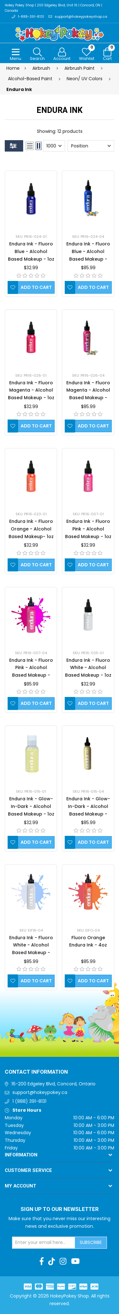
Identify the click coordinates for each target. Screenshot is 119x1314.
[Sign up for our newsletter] (43, 1242)
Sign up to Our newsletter (60, 1209)
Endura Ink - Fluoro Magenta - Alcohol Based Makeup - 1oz (31, 390)
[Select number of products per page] (54, 146)
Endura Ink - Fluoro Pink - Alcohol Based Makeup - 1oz (88, 529)
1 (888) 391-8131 (29, 1101)
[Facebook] (41, 1261)
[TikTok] (51, 1261)
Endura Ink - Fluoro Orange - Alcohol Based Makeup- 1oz (31, 529)
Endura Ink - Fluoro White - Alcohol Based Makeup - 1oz (88, 668)
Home (13, 68)
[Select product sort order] (91, 146)
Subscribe (91, 1242)
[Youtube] (75, 1261)
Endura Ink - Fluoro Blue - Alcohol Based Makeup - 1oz (31, 251)
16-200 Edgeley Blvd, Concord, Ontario (53, 1084)
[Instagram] (63, 1261)
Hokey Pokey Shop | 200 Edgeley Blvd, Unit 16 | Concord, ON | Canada (53, 8)
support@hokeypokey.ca (39, 1092)
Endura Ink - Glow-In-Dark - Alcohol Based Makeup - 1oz (31, 806)
